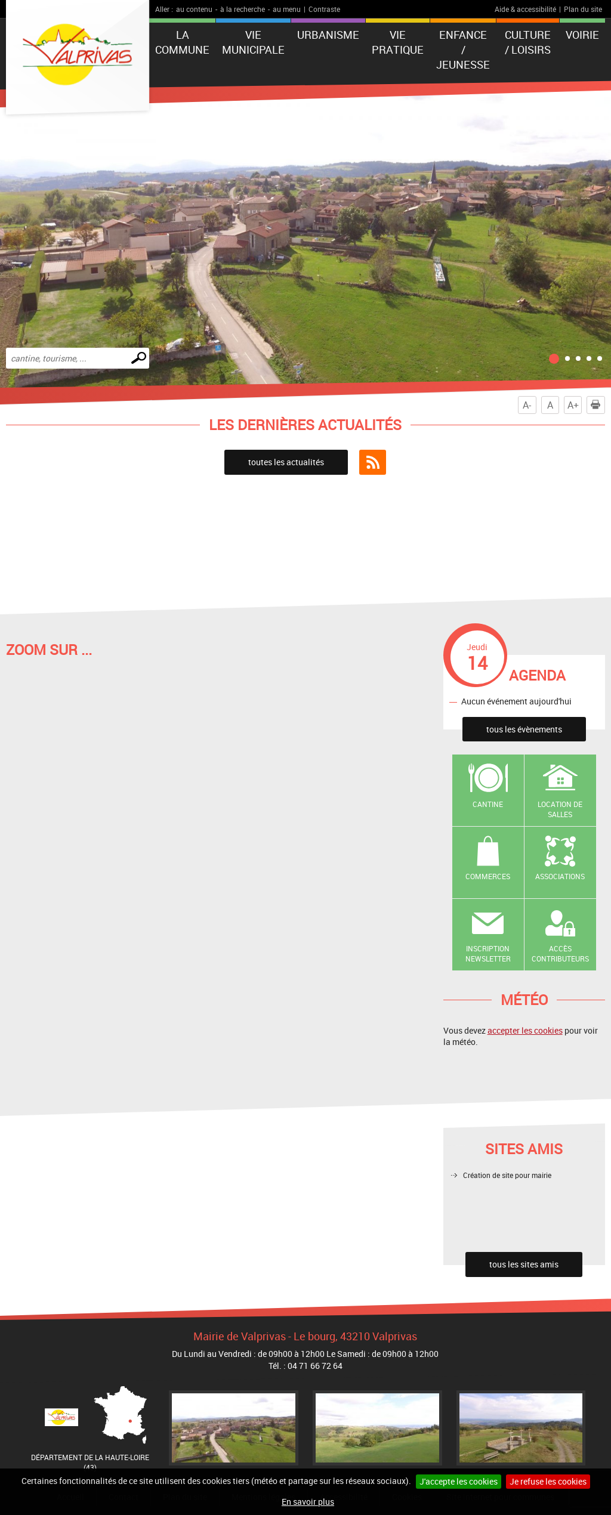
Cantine (488, 804)
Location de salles (560, 809)
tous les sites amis (523, 1264)
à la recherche (242, 9)
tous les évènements (524, 729)
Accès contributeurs (560, 953)
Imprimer (598, 405)
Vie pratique (398, 42)
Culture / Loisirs (528, 42)
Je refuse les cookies (548, 1481)
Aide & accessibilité (525, 9)
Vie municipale (253, 42)
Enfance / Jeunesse (463, 49)
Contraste (324, 9)
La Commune (182, 42)
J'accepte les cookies (458, 1481)
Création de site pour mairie (507, 1175)
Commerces (487, 876)
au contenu (194, 9)
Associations (560, 876)
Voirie (582, 34)
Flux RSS (372, 462)
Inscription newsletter (488, 953)
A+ (573, 405)
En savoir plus (308, 1501)
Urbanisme (328, 34)
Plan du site (583, 9)
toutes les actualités (286, 462)
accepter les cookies (525, 1030)
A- (527, 405)
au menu (287, 9)
